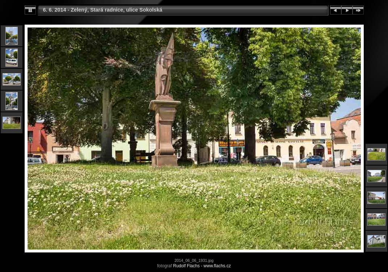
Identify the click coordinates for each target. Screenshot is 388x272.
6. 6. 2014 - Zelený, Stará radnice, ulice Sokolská (103, 10)
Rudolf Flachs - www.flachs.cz (202, 265)
